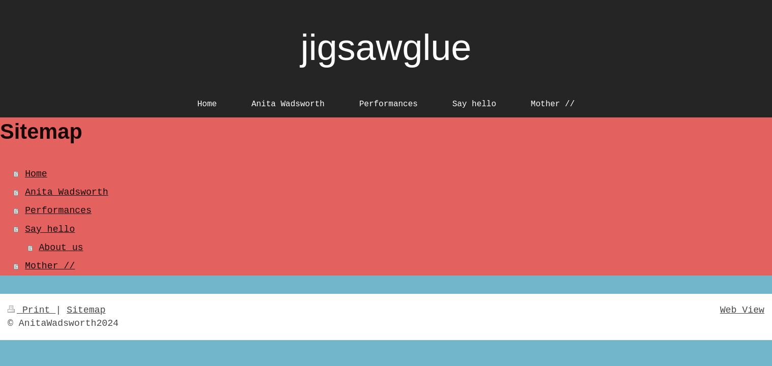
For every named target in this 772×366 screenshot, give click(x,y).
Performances (58, 210)
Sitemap (86, 310)
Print (31, 310)
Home (36, 174)
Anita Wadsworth (66, 192)
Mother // (50, 266)
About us (61, 247)
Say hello (50, 229)
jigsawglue (385, 47)
